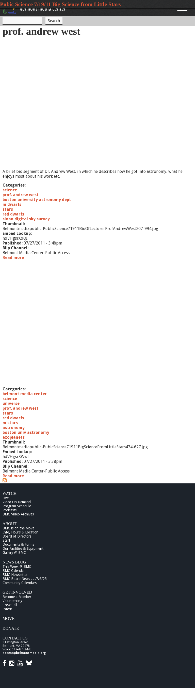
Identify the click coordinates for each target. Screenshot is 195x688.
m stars (10, 422)
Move (8, 618)
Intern (7, 609)
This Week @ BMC (17, 566)
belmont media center (25, 393)
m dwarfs (12, 204)
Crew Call (10, 605)
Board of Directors (17, 536)
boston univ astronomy (26, 432)
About (10, 524)
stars (8, 209)
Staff (6, 540)
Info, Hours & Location (20, 532)
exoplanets (14, 437)
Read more (13, 257)
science (10, 190)
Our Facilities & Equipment (23, 548)
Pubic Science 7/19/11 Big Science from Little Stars (60, 4)
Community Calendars (20, 583)
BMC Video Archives (18, 514)
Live (6, 498)
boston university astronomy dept (37, 199)
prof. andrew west (21, 194)
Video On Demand (17, 502)
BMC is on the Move (18, 528)
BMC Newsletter (15, 575)
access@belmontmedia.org (24, 653)
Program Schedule (17, 506)
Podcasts (10, 510)
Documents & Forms (18, 544)
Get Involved (17, 592)
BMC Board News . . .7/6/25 (25, 579)
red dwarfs (13, 214)
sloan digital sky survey (26, 219)
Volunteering (12, 601)
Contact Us (15, 638)
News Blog (14, 562)
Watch (10, 493)
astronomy (14, 427)
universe (11, 403)
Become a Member (17, 597)
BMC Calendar (14, 571)
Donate (11, 628)
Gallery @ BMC (14, 553)
